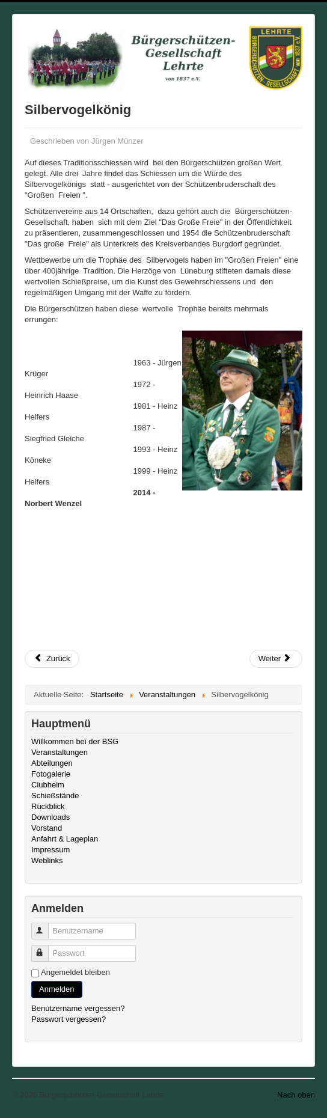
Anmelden (57, 989)
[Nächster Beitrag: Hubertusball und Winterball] (275, 659)
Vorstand (46, 827)
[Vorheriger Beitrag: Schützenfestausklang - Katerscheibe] (52, 659)
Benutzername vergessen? (77, 1008)
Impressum (50, 849)
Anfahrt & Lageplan (64, 838)
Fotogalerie (50, 773)
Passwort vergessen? (68, 1019)
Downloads (50, 817)
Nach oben (296, 1094)
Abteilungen (52, 763)
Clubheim (47, 784)
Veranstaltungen (59, 752)
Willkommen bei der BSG (74, 741)
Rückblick (48, 806)
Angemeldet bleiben (75, 972)
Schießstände (55, 795)
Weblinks (47, 860)
